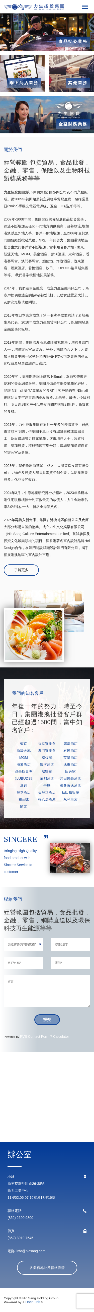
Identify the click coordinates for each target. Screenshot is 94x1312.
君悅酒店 (70, 751)
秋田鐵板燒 (70, 792)
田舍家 (70, 771)
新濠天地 (24, 751)
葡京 (23, 744)
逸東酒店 (70, 764)
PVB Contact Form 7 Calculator (44, 1037)
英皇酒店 (70, 758)
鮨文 (23, 806)
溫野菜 (47, 771)
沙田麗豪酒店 (70, 778)
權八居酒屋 (47, 799)
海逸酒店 (24, 764)
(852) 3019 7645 (20, 1238)
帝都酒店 (47, 778)
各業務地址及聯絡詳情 (47, 1268)
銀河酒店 (47, 764)
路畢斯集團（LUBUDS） (23, 774)
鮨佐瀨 (47, 758)
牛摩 (46, 785)
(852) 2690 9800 (20, 1218)
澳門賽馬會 (47, 751)
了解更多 (21, 570)
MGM (23, 758)
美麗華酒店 (47, 792)
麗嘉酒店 (24, 792)
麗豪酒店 (70, 744)
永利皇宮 (70, 799)
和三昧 (23, 799)
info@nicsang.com (30, 1251)
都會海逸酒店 (70, 785)
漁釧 (23, 785)
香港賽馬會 (47, 744)
